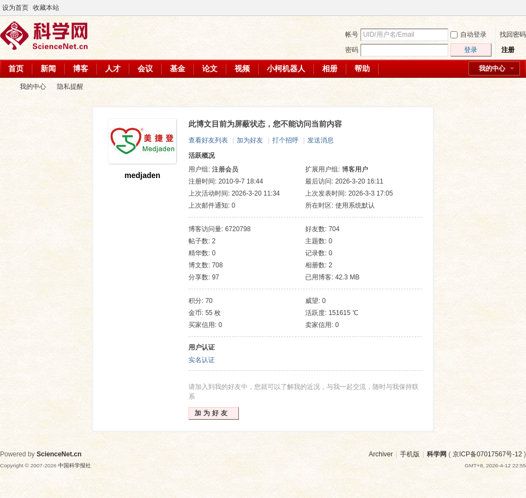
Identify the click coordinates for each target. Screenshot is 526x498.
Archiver (381, 454)
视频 (242, 68)
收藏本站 (46, 8)
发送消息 (320, 140)
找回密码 (513, 34)
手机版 (410, 454)
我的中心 (492, 68)
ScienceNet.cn (59, 454)
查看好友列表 (208, 140)
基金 (177, 68)
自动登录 (468, 34)
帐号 (351, 34)
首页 (16, 68)
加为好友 (250, 140)
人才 (113, 68)
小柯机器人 (286, 68)
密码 (351, 50)
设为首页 (15, 8)
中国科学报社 (74, 465)
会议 (145, 68)
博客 (80, 68)
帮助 (362, 68)
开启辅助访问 (510, 8)
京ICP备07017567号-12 (487, 454)
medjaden (142, 175)
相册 (330, 68)
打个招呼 (285, 140)
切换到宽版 (519, 8)
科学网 (4, 87)
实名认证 (201, 360)
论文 (210, 68)
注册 (507, 50)
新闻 (48, 68)
